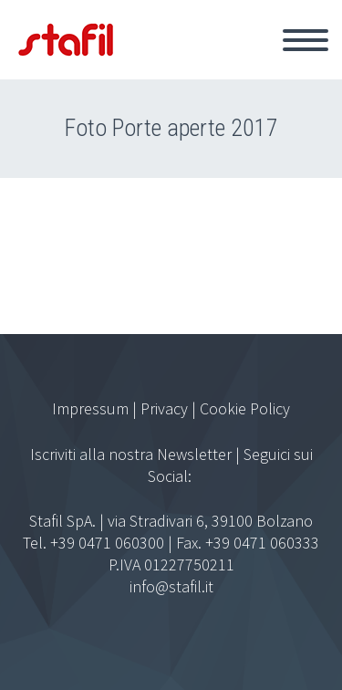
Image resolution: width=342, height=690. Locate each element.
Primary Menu (305, 40)
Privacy (164, 408)
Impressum (90, 408)
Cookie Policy (245, 408)
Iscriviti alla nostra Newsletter (131, 454)
